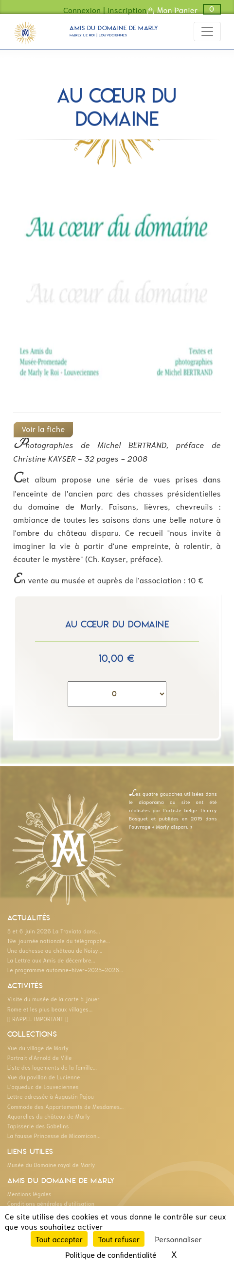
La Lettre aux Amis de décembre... (51, 960)
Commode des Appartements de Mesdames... (65, 1106)
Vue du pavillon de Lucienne (43, 1077)
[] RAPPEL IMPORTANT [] (38, 1018)
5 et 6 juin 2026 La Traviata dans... (53, 931)
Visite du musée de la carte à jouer (53, 998)
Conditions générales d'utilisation (50, 1203)
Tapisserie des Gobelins (38, 1126)
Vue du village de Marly (38, 1047)
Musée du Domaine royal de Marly (51, 1164)
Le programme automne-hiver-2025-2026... (65, 969)
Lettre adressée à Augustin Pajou (50, 1096)
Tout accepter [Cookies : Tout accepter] (59, 1239)
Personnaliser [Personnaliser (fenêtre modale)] (178, 1239)
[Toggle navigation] (207, 31)
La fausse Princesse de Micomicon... (54, 1135)
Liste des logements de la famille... (52, 1067)
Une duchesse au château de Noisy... (54, 950)
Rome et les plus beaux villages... (50, 1009)
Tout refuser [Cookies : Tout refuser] (119, 1239)
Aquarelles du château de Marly (48, 1116)
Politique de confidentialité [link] (110, 1254)
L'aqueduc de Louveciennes (43, 1086)
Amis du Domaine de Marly (114, 32)
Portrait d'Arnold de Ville (39, 1057)
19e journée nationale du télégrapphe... (58, 940)
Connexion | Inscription (105, 9)
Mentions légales (29, 1193)
